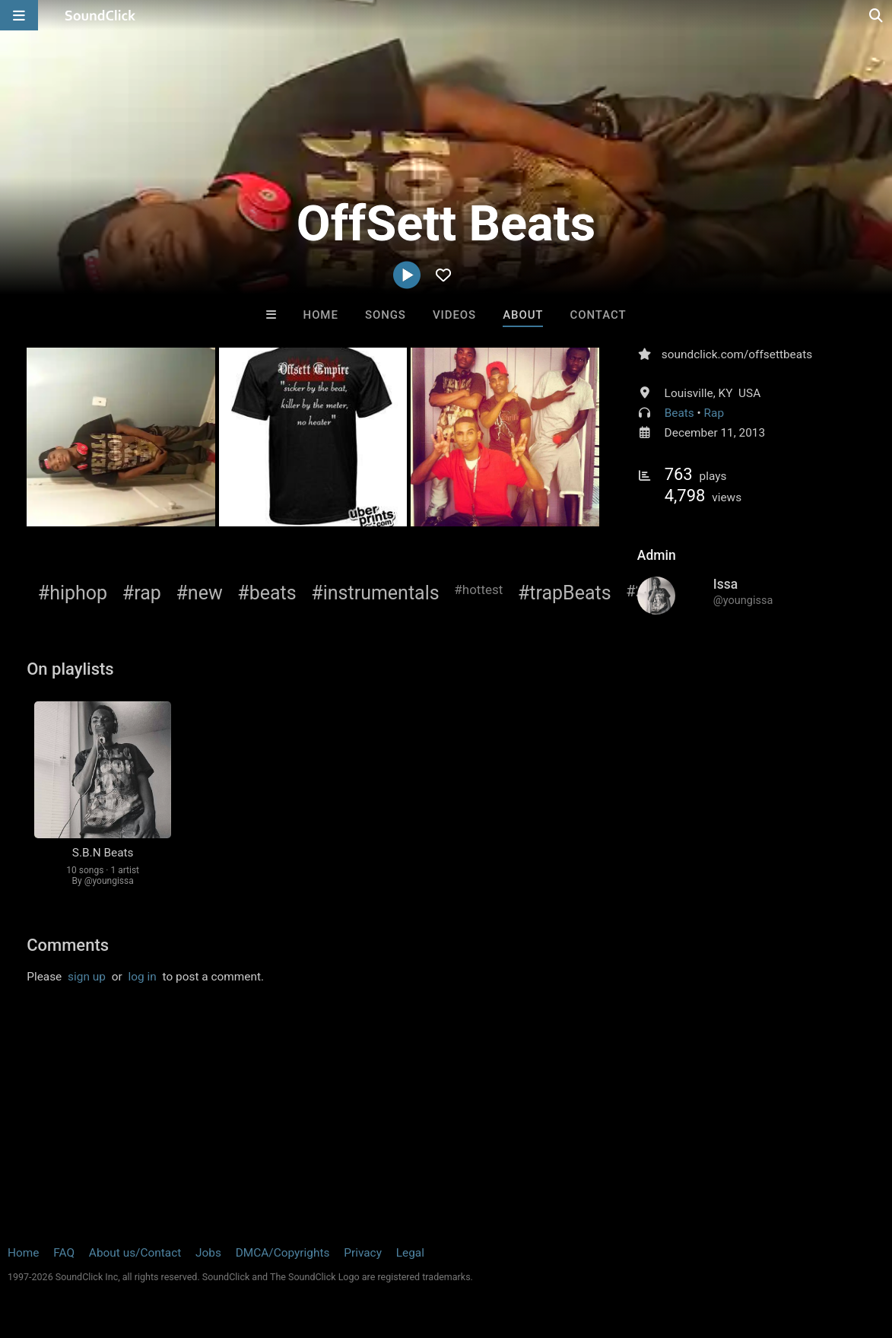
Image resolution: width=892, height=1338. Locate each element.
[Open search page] (877, 15)
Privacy (363, 1253)
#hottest (478, 589)
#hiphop (72, 593)
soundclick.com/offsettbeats (737, 354)
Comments (68, 945)
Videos (454, 315)
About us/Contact (135, 1253)
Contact (598, 315)
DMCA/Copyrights (283, 1253)
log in (143, 977)
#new (199, 593)
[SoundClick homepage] (100, 15)
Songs (385, 315)
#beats (266, 593)
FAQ (64, 1253)
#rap (141, 593)
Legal (410, 1253)
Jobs (208, 1253)
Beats (679, 413)
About (523, 315)
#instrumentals (375, 593)
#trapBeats (564, 593)
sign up (87, 977)
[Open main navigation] (19, 15)
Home (320, 315)
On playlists (70, 669)
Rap (714, 413)
